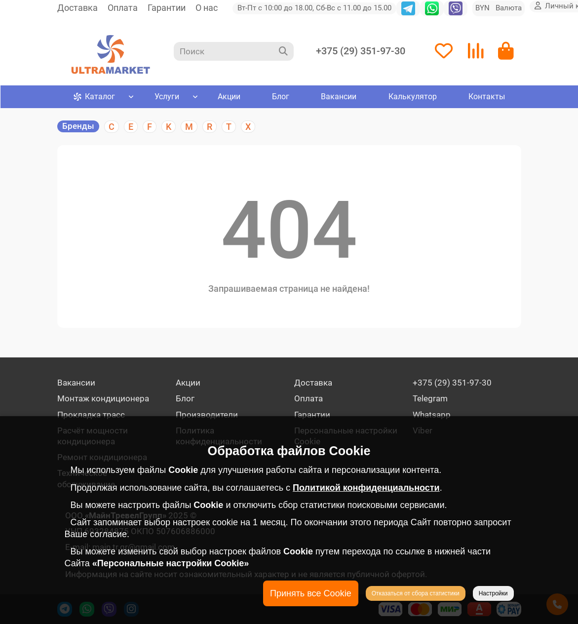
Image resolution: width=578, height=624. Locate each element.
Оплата (123, 7)
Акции (228, 99)
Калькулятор (412, 99)
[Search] (233, 52)
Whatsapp (432, 415)
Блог (280, 99)
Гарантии (167, 7)
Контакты (486, 99)
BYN (498, 7)
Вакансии (338, 99)
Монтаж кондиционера (103, 398)
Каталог (94, 99)
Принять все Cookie (310, 593)
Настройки (493, 593)
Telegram (430, 398)
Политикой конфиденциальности (366, 488)
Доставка (77, 7)
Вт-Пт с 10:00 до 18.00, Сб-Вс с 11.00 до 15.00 (314, 7)
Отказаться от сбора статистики (416, 593)
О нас (206, 7)
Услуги (166, 99)
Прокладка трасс (91, 415)
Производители (207, 415)
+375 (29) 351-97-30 (360, 52)
